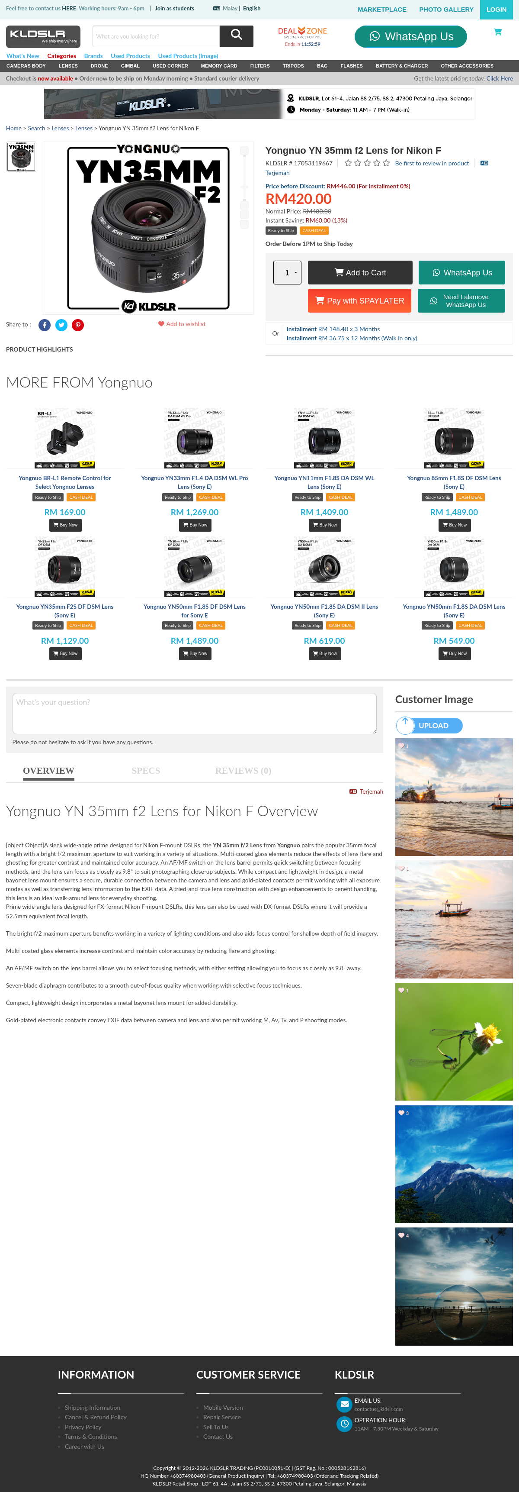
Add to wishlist (181, 323)
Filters (260, 65)
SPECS (146, 770)
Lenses (68, 65)
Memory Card (219, 65)
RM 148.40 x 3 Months (333, 329)
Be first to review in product (432, 163)
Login (497, 9)
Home (14, 128)
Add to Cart (360, 272)
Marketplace (382, 9)
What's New (22, 55)
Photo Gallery (447, 9)
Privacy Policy (83, 1427)
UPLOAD (426, 725)
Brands (93, 55)
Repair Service (222, 1417)
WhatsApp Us (411, 36)
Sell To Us (216, 1427)
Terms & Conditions (91, 1436)
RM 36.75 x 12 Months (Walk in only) (352, 338)
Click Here (500, 78)
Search (36, 128)
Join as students (174, 8)
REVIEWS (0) (243, 770)
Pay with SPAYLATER (359, 300)
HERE (69, 8)
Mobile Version (223, 1407)
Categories (61, 55)
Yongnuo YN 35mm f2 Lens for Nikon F (353, 150)
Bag (322, 65)
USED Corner (170, 65)
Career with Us (84, 1446)
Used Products (130, 55)
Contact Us (218, 1436)
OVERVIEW (48, 770)
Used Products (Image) (188, 55)
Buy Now (65, 525)
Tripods (293, 65)
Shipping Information (92, 1407)
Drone (99, 65)
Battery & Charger (402, 65)
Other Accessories (467, 65)
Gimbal (130, 65)
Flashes (351, 65)
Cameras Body (26, 65)
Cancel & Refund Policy (96, 1417)
